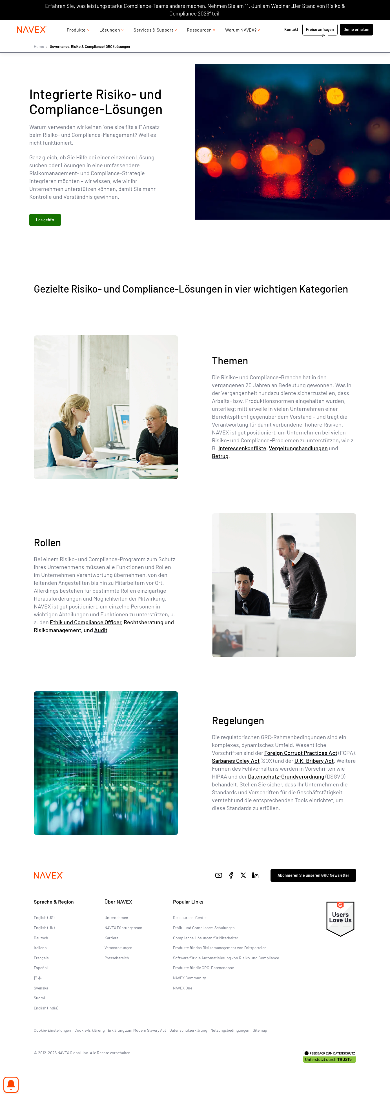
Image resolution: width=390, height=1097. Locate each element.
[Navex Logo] (32, 41)
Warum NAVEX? (240, 41)
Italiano (40, 948)
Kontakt (291, 41)
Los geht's (45, 220)
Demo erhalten (356, 41)
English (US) (44, 918)
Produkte (76, 41)
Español (41, 968)
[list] (358, 25)
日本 (38, 978)
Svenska (41, 988)
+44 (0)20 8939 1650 (316, 25)
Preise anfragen (320, 41)
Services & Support (153, 41)
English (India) (46, 1008)
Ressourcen (199, 41)
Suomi (39, 998)
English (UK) (44, 928)
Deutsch (41, 938)
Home (39, 57)
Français (41, 958)
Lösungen (109, 41)
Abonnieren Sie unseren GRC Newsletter (313, 875)
